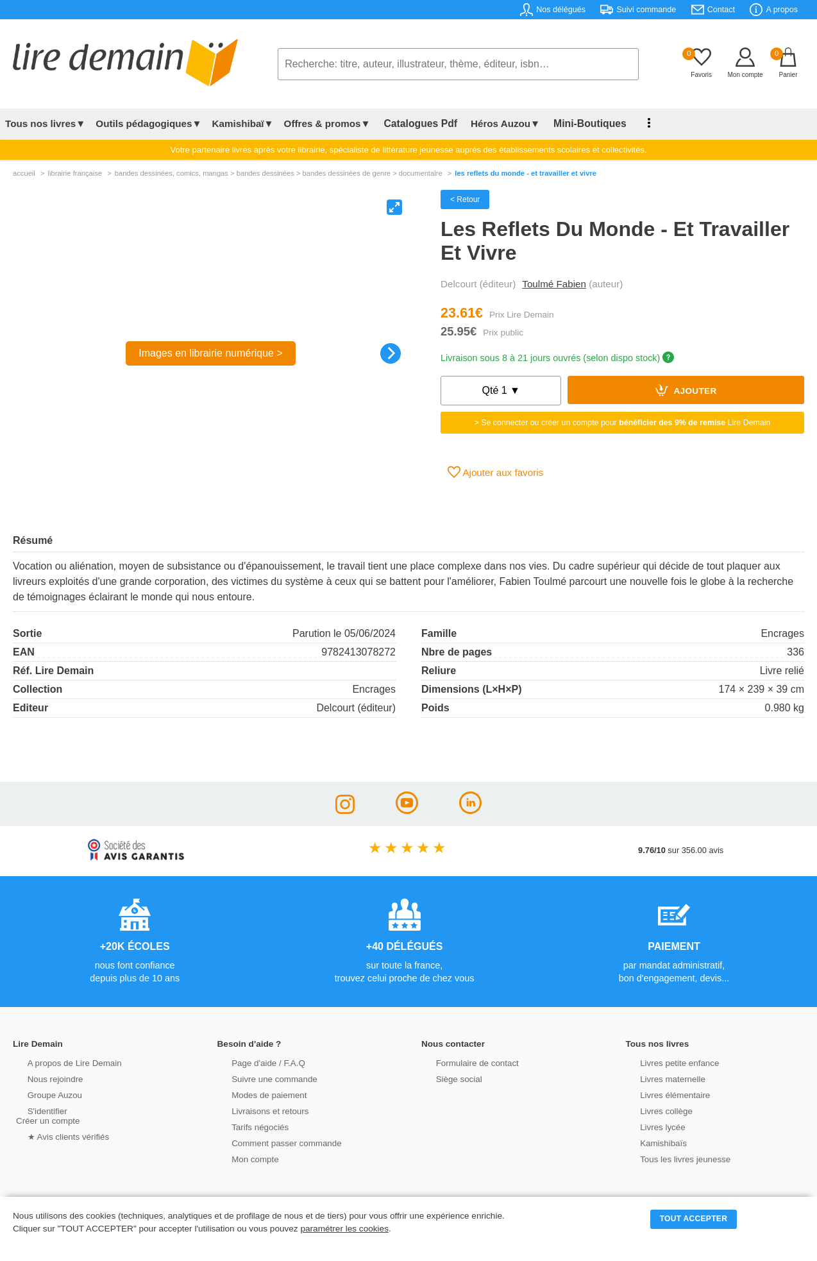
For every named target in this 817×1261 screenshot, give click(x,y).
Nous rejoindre (42, 1078)
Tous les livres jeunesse (672, 1158)
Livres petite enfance (667, 1062)
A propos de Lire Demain (61, 1062)
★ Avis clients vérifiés (55, 1135)
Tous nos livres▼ (45, 123)
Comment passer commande (273, 1142)
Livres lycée (651, 1126)
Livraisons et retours (257, 1110)
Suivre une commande (262, 1078)
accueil (24, 173)
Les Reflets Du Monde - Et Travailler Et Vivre (525, 173)
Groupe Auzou (42, 1094)
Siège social (447, 1078)
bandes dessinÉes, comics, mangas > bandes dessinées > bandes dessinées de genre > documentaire (278, 173)
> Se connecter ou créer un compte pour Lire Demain (623, 422)
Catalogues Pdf (415, 123)
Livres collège (654, 1110)
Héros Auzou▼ (496, 123)
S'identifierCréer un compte (46, 1114)
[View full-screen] (394, 207)
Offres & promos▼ (327, 123)
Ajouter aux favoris (495, 472)
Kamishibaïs (651, 1142)
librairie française (74, 173)
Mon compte (243, 1158)
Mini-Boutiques (576, 123)
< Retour (465, 199)
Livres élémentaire (662, 1094)
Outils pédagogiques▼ (148, 123)
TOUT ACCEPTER (694, 1218)
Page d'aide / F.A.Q (256, 1062)
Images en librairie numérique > (211, 353)
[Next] (390, 353)
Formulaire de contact (464, 1062)
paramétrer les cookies (344, 1228)
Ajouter (686, 390)
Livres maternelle (660, 1078)
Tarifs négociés (248, 1126)
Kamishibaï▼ (243, 123)
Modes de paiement (256, 1094)
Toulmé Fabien (554, 283)
